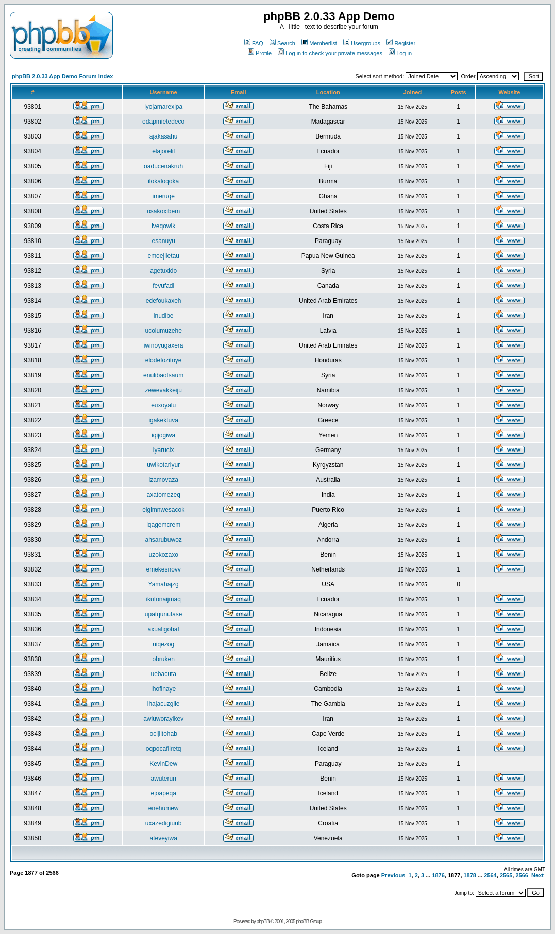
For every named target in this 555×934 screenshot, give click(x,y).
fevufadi (163, 285)
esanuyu (163, 241)
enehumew (163, 808)
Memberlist (319, 43)
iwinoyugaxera (163, 345)
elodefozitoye (163, 360)
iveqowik (163, 226)
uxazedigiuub (163, 823)
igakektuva (163, 420)
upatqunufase (163, 614)
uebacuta (163, 674)
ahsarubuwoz (163, 539)
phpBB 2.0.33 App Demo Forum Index (62, 76)
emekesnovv (163, 569)
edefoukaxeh (163, 300)
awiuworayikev (163, 718)
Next (537, 875)
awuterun (163, 778)
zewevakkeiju (163, 390)
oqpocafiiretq (163, 748)
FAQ (253, 43)
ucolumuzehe (163, 330)
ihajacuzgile (163, 703)
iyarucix (163, 450)
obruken (163, 659)
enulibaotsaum (163, 375)
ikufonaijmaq (163, 599)
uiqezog (163, 644)
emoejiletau (163, 256)
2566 (521, 875)
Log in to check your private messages (330, 53)
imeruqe (163, 196)
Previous (393, 875)
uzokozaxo (163, 554)
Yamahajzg (163, 584)
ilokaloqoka (163, 181)
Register (400, 43)
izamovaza (163, 479)
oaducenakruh (163, 166)
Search (282, 43)
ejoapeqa (163, 793)
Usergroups (361, 43)
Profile (260, 53)
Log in (400, 53)
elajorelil (163, 151)
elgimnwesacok (163, 509)
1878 (470, 875)
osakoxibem (163, 211)
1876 (438, 875)
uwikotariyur (163, 465)
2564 (490, 875)
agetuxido (163, 270)
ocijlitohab (163, 733)
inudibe (164, 315)
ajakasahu (163, 136)
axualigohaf (163, 629)
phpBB (263, 921)
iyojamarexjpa (163, 106)
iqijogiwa (163, 435)
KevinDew (163, 763)
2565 (506, 875)
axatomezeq (163, 494)
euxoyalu (163, 405)
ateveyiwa (163, 838)
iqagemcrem (163, 524)
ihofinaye (163, 689)
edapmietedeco (163, 121)
